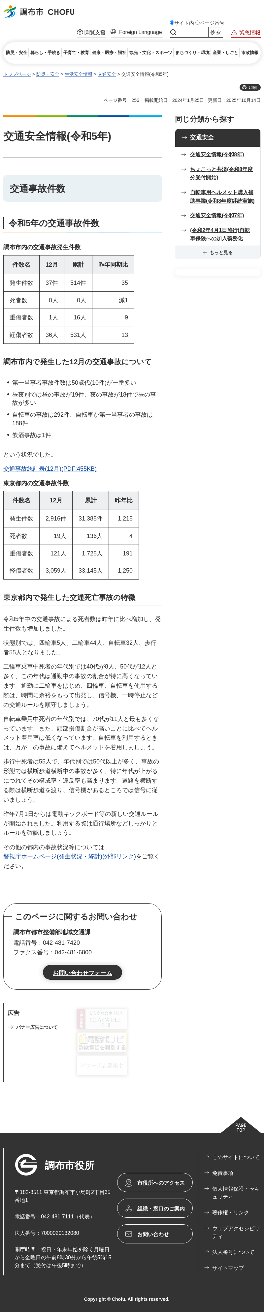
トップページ (17, 74)
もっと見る (221, 252)
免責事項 (222, 1173)
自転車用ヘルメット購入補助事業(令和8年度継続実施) (222, 197)
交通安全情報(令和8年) (217, 154)
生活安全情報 (78, 74)
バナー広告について (37, 1027)
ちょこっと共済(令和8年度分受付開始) (221, 173)
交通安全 (107, 74)
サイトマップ (228, 1268)
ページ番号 (212, 23)
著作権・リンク (230, 1212)
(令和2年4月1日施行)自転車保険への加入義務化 (220, 234)
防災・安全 (47, 74)
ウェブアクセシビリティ (236, 1232)
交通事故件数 (37, 189)
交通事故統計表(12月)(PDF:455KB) (50, 468)
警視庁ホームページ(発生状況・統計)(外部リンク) (69, 856)
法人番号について (233, 1252)
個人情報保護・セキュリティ (236, 1193)
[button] (91, 33)
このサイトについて (236, 1157)
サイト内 (184, 23)
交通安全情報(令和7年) (217, 215)
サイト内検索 (173, 32)
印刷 (253, 87)
